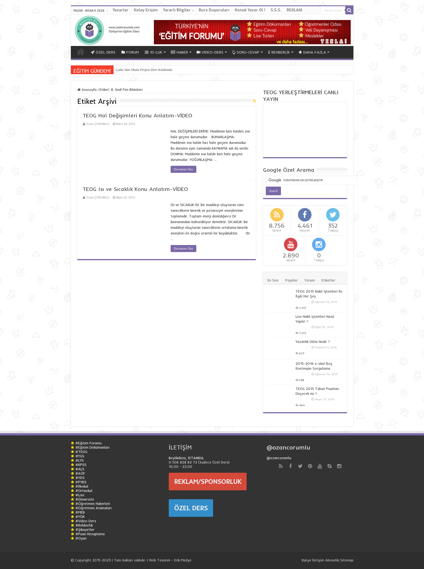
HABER (179, 52)
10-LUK (153, 52)
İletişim (318, 560)
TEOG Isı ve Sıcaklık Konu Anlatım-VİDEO (135, 189)
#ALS (79, 469)
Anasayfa (87, 89)
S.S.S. (276, 10)
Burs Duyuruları (214, 10)
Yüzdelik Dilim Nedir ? (313, 341)
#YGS (79, 456)
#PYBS (81, 482)
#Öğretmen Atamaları (93, 508)
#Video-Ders (85, 521)
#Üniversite (84, 499)
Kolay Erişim (146, 10)
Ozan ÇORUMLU (97, 124)
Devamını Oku (183, 169)
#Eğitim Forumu (88, 443)
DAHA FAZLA (312, 52)
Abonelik (332, 560)
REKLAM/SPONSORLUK (207, 481)
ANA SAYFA (81, 51)
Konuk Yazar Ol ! (250, 10)
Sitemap (346, 560)
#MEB (80, 512)
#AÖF (80, 473)
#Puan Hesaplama (90, 534)
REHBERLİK (279, 52)
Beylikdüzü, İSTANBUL (186, 458)
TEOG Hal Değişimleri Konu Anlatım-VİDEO (137, 115)
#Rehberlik (84, 525)
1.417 (302, 308)
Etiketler (328, 280)
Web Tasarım (159, 560)
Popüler (291, 280)
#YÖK (80, 516)
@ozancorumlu (288, 447)
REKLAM (294, 10)
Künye (306, 560)
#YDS (80, 477)
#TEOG (81, 451)
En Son (273, 280)
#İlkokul (81, 486)
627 (301, 353)
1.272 (302, 333)
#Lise (79, 495)
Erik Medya (182, 560)
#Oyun (81, 538)
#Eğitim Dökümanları (92, 447)
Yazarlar (120, 10)
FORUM (130, 52)
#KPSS (81, 464)
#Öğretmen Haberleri (92, 503)
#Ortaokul (83, 490)
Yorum (309, 280)
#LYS (79, 460)
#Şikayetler (84, 529)
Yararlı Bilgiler (177, 10)
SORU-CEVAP (245, 52)
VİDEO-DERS (210, 52)
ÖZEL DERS (103, 52)
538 (301, 380)
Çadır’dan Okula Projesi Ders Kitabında (144, 70)
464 (302, 405)
